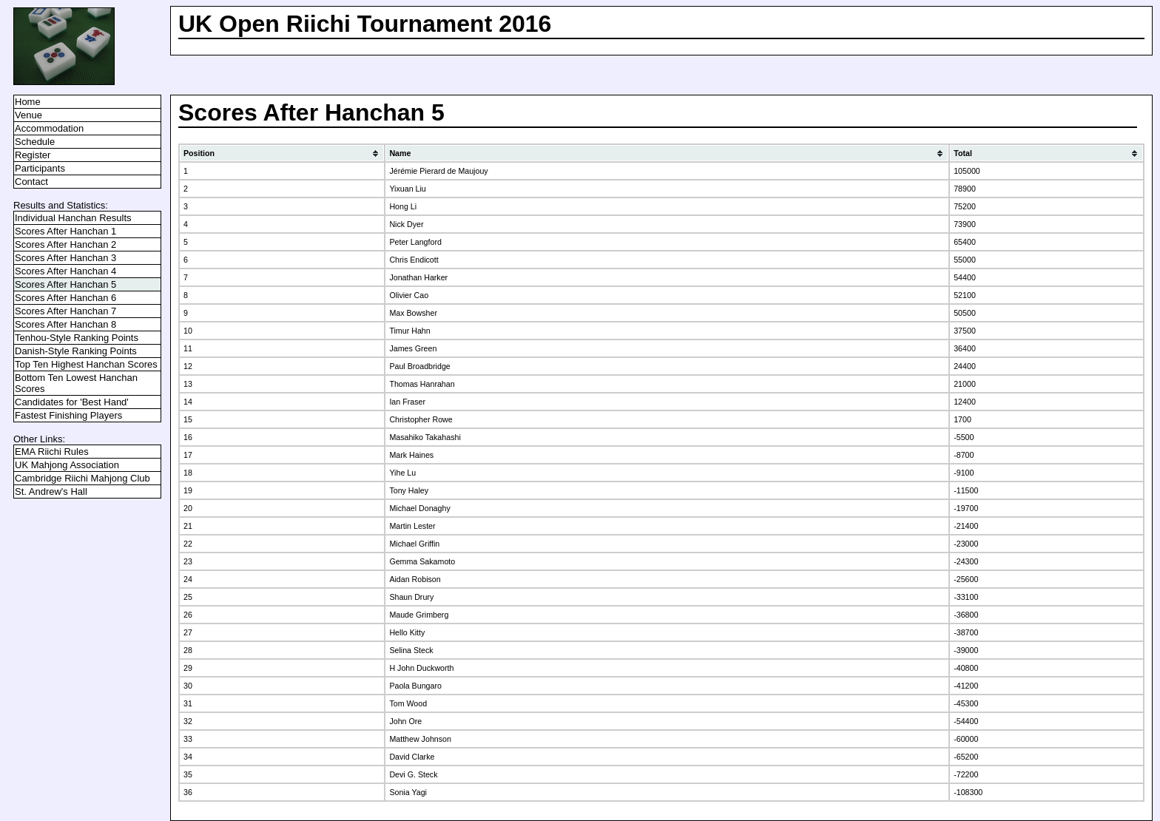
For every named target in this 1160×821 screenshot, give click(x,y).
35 (187, 774)
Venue (28, 115)
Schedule (35, 141)
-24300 (966, 561)
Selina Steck (411, 650)
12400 (965, 401)
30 (187, 685)
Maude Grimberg (418, 614)
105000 (967, 170)
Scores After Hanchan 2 (65, 244)
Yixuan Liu (407, 188)
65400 (965, 241)
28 (187, 650)
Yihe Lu (402, 472)
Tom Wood (408, 703)
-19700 (966, 508)
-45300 (966, 703)
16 (187, 437)
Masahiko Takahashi (424, 437)
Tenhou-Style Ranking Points (76, 337)
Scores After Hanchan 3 (65, 257)
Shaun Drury (411, 596)
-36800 (966, 614)
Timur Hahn (409, 330)
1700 (962, 419)
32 (187, 721)
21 (187, 525)
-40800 (966, 667)
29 (187, 667)
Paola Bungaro (415, 685)
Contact (31, 181)
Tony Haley (408, 490)
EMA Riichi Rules (52, 451)
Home (28, 101)
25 (187, 596)
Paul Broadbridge (419, 366)
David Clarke (411, 756)
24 (187, 579)
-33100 (966, 596)
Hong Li (403, 206)
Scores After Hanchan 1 (65, 231)
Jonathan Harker (418, 277)
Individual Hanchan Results (73, 217)
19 (187, 490)
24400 (965, 366)
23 (187, 561)
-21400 (966, 525)
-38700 (966, 632)
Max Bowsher (413, 312)
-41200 (966, 685)
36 (187, 792)
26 (187, 614)
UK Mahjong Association (67, 464)
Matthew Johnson (420, 738)
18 (187, 472)
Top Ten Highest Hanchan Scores (86, 364)
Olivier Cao (408, 295)
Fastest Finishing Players (68, 415)
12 (187, 366)
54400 (965, 277)
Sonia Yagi (408, 792)
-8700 (964, 454)
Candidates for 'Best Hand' (72, 402)
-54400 (966, 721)
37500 (965, 330)
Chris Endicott (413, 259)
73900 (965, 224)
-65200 (966, 756)
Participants (40, 168)
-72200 (966, 774)
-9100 (964, 472)
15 (187, 419)
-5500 (964, 437)
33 (187, 738)
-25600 (966, 579)
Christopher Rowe (420, 419)
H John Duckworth (421, 667)
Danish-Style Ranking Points (76, 351)
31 (187, 703)
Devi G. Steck (413, 774)
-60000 (966, 738)
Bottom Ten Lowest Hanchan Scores (76, 383)
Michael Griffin (414, 543)
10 (187, 330)
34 (187, 756)
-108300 (968, 792)
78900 (965, 188)
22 (187, 543)
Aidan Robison (414, 579)
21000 (965, 383)
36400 (965, 348)
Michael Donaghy (419, 508)
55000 (965, 259)
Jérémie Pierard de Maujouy (438, 170)
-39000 (966, 650)
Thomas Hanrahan (421, 383)
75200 (965, 206)
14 (187, 401)
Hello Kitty (407, 632)
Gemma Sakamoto (422, 561)
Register (32, 155)
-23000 (966, 543)
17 (187, 454)
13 (187, 383)
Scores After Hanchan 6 (65, 297)
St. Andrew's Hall (51, 491)
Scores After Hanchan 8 (65, 324)
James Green (412, 348)
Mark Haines (411, 454)
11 (187, 348)
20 (187, 508)
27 (187, 632)
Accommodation (49, 128)
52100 (965, 295)
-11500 (966, 490)
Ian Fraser (407, 401)
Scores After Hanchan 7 (65, 311)
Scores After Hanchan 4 (65, 271)
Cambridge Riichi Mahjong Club (82, 478)
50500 (965, 312)
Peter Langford (415, 241)
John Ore (405, 721)
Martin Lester (412, 525)
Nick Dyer (406, 224)
